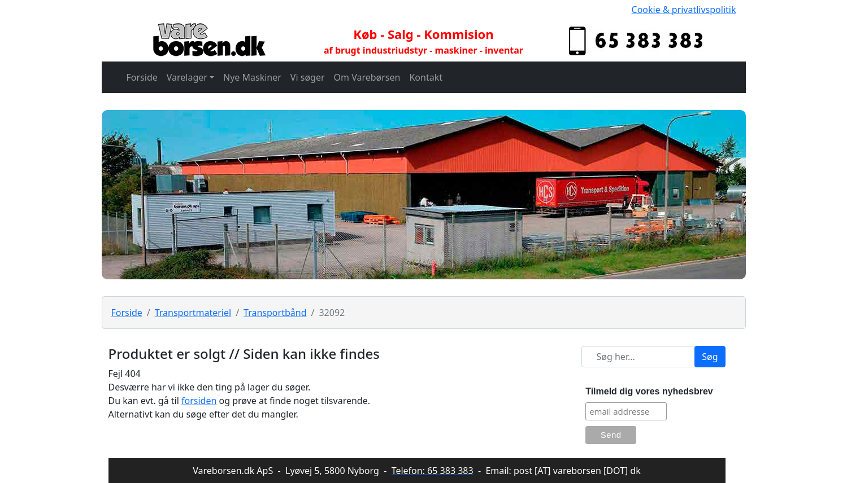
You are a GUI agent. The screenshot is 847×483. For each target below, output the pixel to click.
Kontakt (425, 77)
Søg (710, 356)
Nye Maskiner (252, 77)
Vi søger (307, 77)
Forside (142, 77)
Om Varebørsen (367, 77)
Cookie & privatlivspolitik (684, 9)
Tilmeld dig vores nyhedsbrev (649, 391)
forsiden (198, 400)
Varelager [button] (187, 77)
